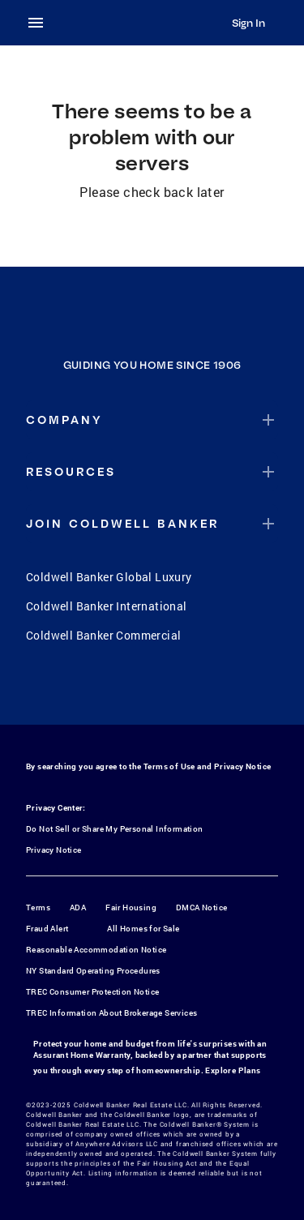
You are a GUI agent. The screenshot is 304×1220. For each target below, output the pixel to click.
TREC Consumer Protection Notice (92, 992)
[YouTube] (173, 690)
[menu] (40, 22)
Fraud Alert (47, 928)
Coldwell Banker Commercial (103, 635)
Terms (38, 907)
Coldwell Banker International (106, 606)
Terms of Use (169, 766)
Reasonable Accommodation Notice (96, 949)
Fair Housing (130, 907)
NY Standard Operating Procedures (93, 970)
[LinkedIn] (215, 690)
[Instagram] (131, 690)
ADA (78, 907)
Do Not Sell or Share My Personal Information (114, 829)
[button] (152, 419)
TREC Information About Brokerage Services (111, 1013)
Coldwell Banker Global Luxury (109, 576)
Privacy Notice (243, 766)
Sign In (248, 22)
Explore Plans (232, 1070)
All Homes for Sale (143, 928)
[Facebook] (89, 690)
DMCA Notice (201, 907)
